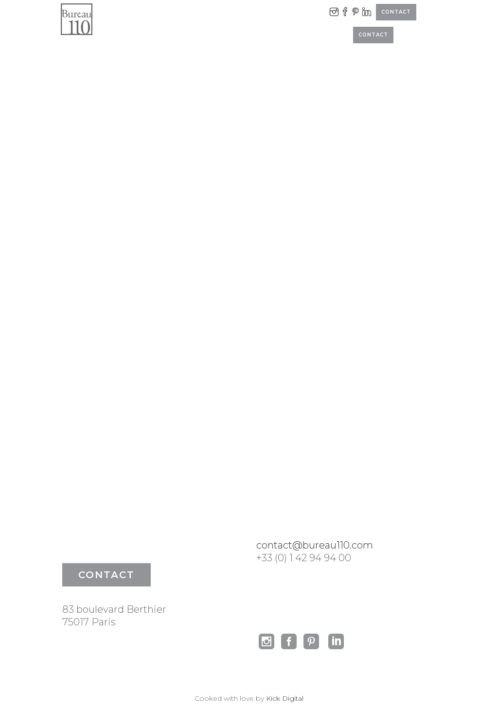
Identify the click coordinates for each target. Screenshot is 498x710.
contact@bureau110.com (314, 545)
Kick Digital (284, 698)
